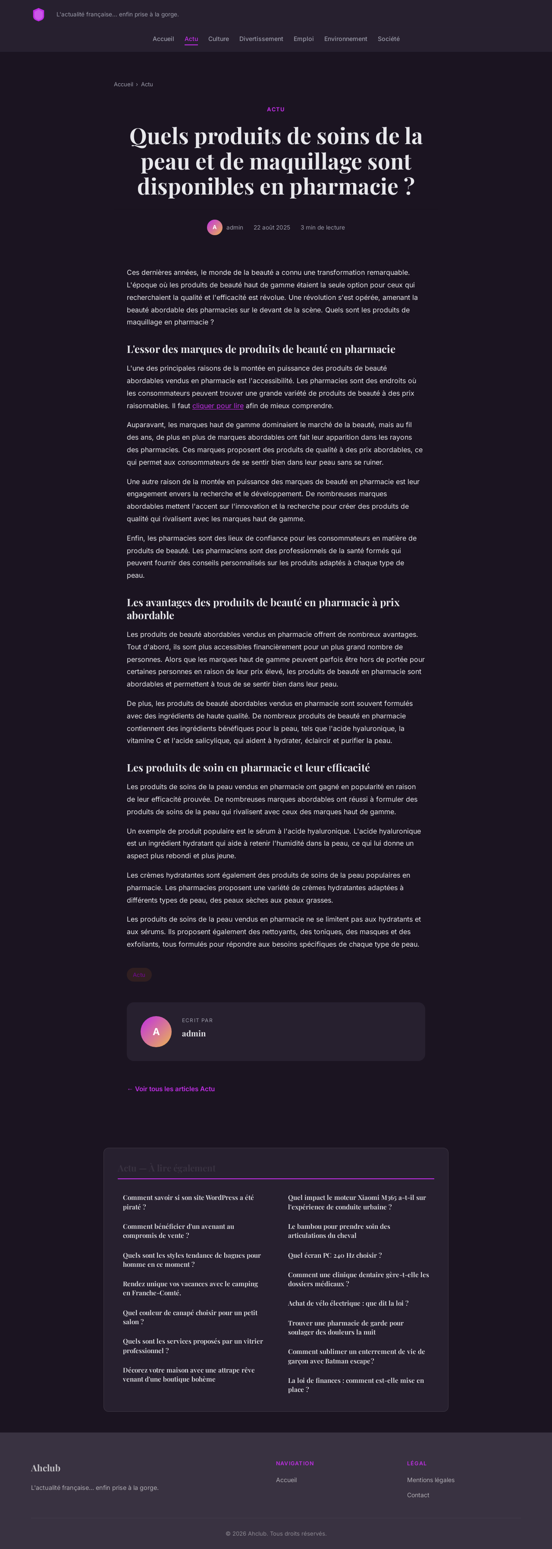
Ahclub (45, 1467)
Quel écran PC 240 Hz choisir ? (335, 1255)
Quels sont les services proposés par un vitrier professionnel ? (193, 1345)
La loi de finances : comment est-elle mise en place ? (356, 1385)
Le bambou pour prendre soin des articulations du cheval (339, 1231)
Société (389, 38)
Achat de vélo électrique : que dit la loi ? (348, 1303)
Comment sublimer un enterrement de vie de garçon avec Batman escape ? (356, 1356)
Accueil (163, 38)
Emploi (304, 38)
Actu (191, 38)
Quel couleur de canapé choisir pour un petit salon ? (190, 1317)
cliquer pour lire (218, 405)
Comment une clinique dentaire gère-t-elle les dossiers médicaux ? (358, 1279)
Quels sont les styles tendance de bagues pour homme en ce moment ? (192, 1260)
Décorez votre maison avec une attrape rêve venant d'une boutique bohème (189, 1374)
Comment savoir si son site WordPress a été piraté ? (188, 1202)
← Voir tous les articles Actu (171, 1089)
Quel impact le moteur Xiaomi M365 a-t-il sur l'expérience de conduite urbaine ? (357, 1202)
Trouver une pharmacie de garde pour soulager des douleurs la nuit (346, 1327)
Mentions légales (431, 1479)
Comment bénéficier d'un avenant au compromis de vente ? (178, 1231)
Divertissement (261, 38)
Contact (418, 1495)
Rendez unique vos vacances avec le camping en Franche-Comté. (190, 1288)
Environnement (345, 38)
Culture (218, 38)
